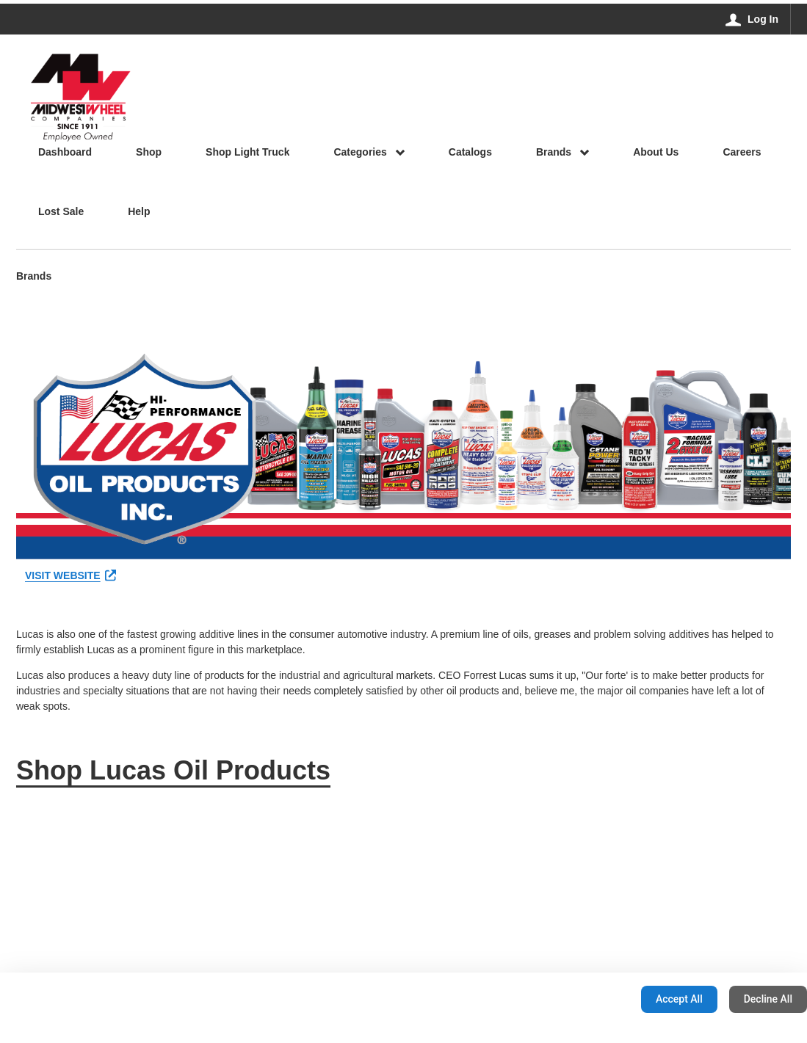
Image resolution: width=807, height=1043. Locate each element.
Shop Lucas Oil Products (173, 770)
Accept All (679, 999)
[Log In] (752, 19)
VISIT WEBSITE (70, 575)
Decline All (768, 999)
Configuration (583, 999)
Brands (33, 277)
